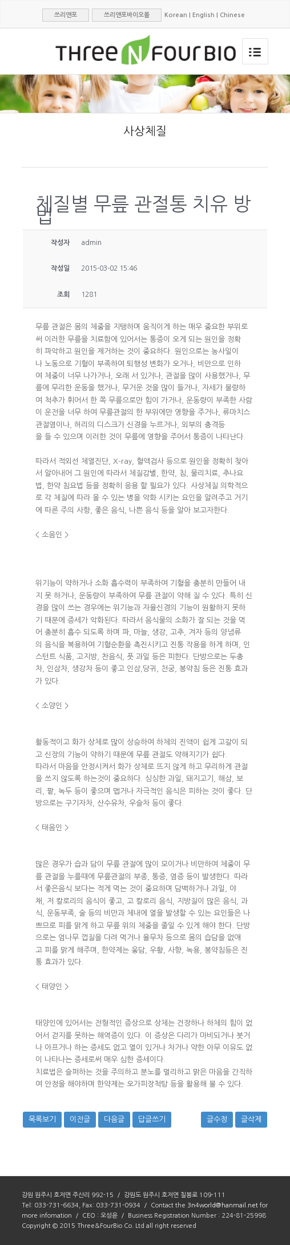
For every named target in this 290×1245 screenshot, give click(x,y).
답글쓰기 (152, 1119)
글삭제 (251, 1119)
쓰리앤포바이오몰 (127, 15)
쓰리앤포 (65, 15)
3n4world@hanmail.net (222, 1205)
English (203, 15)
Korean (175, 15)
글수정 (217, 1119)
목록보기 (42, 1119)
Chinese (232, 15)
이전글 (80, 1119)
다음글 (114, 1119)
